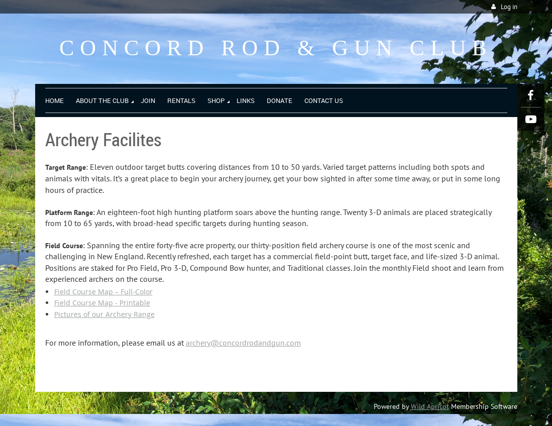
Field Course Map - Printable (102, 302)
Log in (509, 7)
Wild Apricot (430, 406)
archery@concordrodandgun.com (243, 343)
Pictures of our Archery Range (104, 314)
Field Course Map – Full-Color (103, 291)
